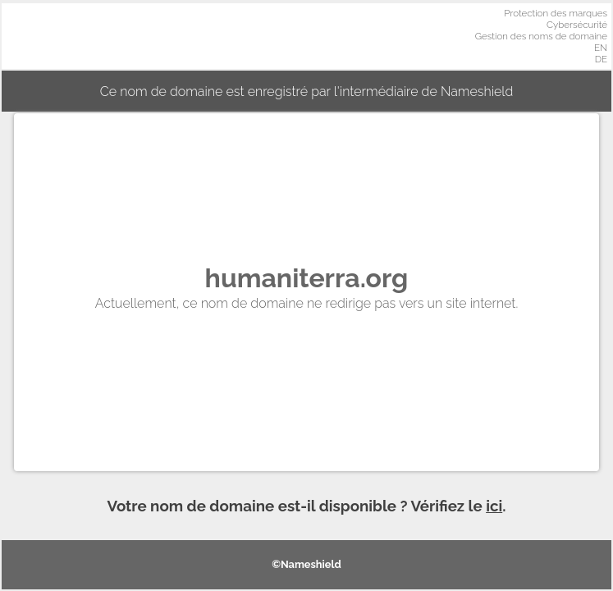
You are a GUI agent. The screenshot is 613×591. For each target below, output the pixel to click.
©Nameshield (306, 564)
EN (600, 47)
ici (494, 506)
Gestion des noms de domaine (541, 36)
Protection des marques (555, 13)
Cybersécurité (577, 24)
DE (601, 59)
